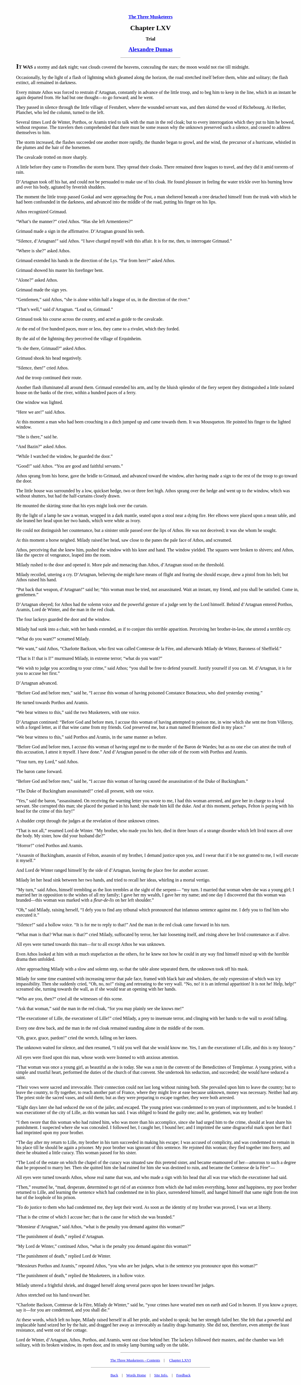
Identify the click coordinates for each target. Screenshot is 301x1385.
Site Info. (161, 1375)
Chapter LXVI (180, 1360)
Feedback (183, 1375)
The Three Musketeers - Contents (135, 1360)
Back (114, 1375)
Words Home (136, 1375)
